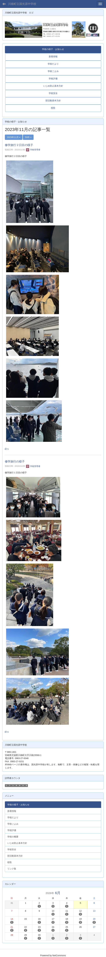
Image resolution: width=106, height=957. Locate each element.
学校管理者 (33, 149)
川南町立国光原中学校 (22, 3)
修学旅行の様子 (15, 461)
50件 (28, 137)
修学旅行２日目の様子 (19, 145)
